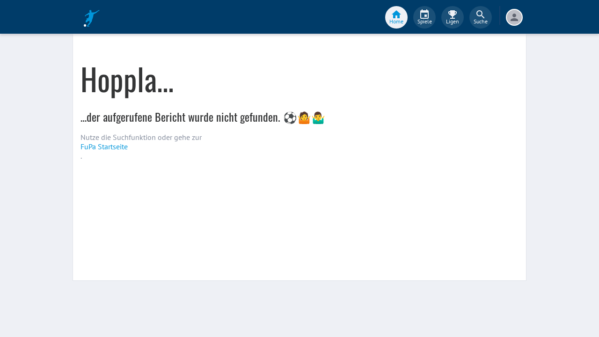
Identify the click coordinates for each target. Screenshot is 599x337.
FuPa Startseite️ (104, 146)
